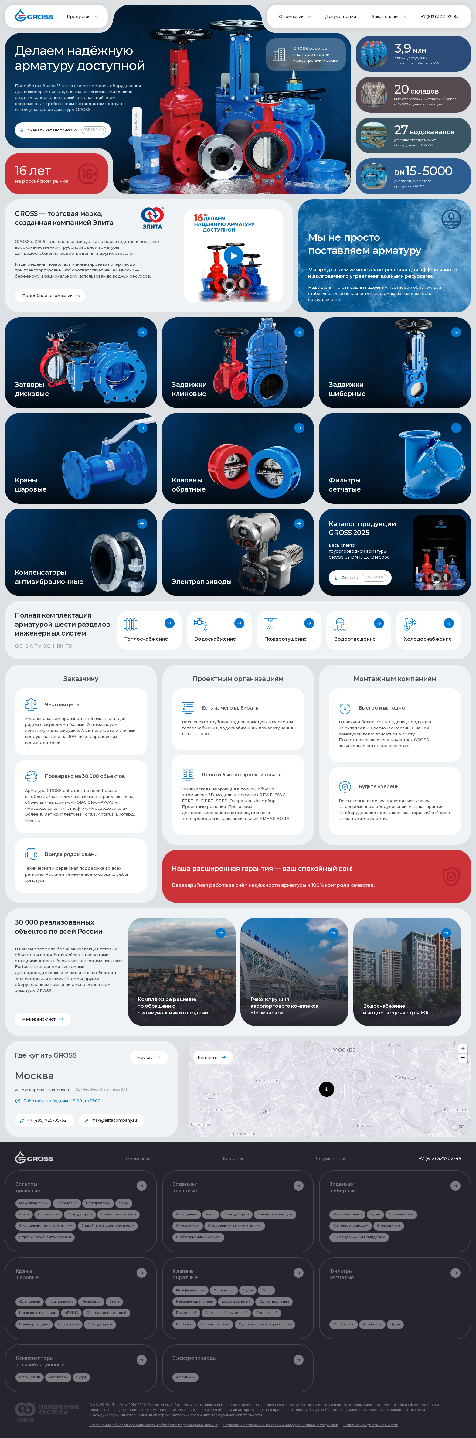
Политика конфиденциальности (370, 1425)
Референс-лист (39, 1019)
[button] (326, 1089)
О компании (138, 1158)
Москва (145, 1057)
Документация (340, 16)
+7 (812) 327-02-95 (440, 16)
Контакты (208, 1057)
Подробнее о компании (47, 295)
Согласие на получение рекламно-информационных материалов (280, 1425)
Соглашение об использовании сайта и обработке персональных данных (153, 1425)
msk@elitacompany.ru (114, 1120)
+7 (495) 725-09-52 (47, 1120)
